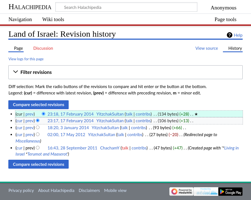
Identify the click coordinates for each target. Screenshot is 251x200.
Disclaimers (89, 190)
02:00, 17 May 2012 (66, 134)
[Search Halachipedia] (126, 6)
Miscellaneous (28, 140)
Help (238, 35)
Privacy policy (21, 190)
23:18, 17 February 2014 (71, 113)
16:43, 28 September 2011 (72, 147)
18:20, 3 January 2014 (68, 127)
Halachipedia (29, 6)
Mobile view (115, 190)
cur (19, 120)
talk (129, 113)
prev (30, 113)
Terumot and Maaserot (47, 153)
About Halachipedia (56, 190)
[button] (125, 72)
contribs (143, 113)
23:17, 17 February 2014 (71, 120)
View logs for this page (25, 59)
